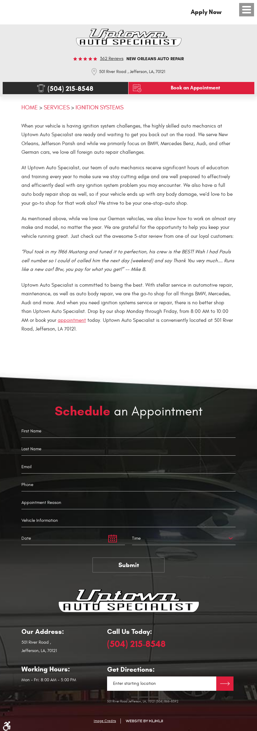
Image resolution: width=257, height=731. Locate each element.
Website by (144, 721)
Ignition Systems (99, 107)
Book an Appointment (195, 88)
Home (29, 107)
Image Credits (105, 721)
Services (57, 107)
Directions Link (225, 683)
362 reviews (111, 58)
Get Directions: (131, 669)
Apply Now (206, 12)
